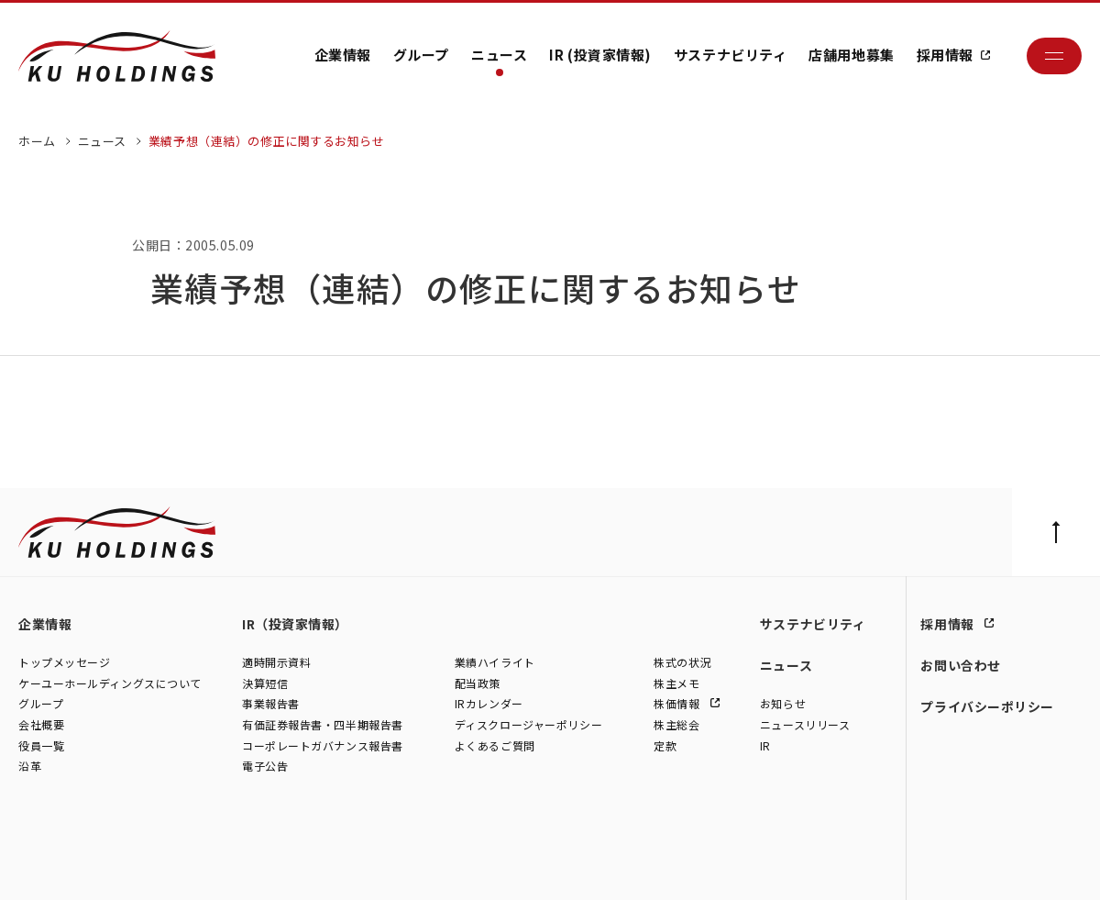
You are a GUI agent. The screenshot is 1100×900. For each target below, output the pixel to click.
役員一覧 (41, 745)
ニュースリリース (805, 725)
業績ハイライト (495, 663)
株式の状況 (682, 663)
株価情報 (678, 704)
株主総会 (676, 725)
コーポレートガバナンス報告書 (322, 745)
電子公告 (265, 766)
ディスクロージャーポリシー (528, 725)
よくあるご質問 (495, 745)
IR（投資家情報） (295, 624)
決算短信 (265, 683)
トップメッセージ (64, 663)
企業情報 (342, 54)
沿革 (29, 766)
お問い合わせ (960, 665)
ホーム (37, 141)
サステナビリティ (730, 54)
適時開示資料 (276, 663)
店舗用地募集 (851, 54)
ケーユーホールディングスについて (110, 683)
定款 (665, 745)
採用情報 (945, 54)
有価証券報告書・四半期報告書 (322, 725)
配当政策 (477, 683)
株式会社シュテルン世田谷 (183, 866)
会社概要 (41, 725)
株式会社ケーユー (61, 866)
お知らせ (783, 704)
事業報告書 (271, 704)
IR (765, 745)
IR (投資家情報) (600, 54)
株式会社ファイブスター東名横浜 (494, 866)
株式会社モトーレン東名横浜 (331, 866)
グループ (421, 54)
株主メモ (676, 683)
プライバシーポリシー (987, 706)
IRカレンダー (489, 704)
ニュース (499, 54)
